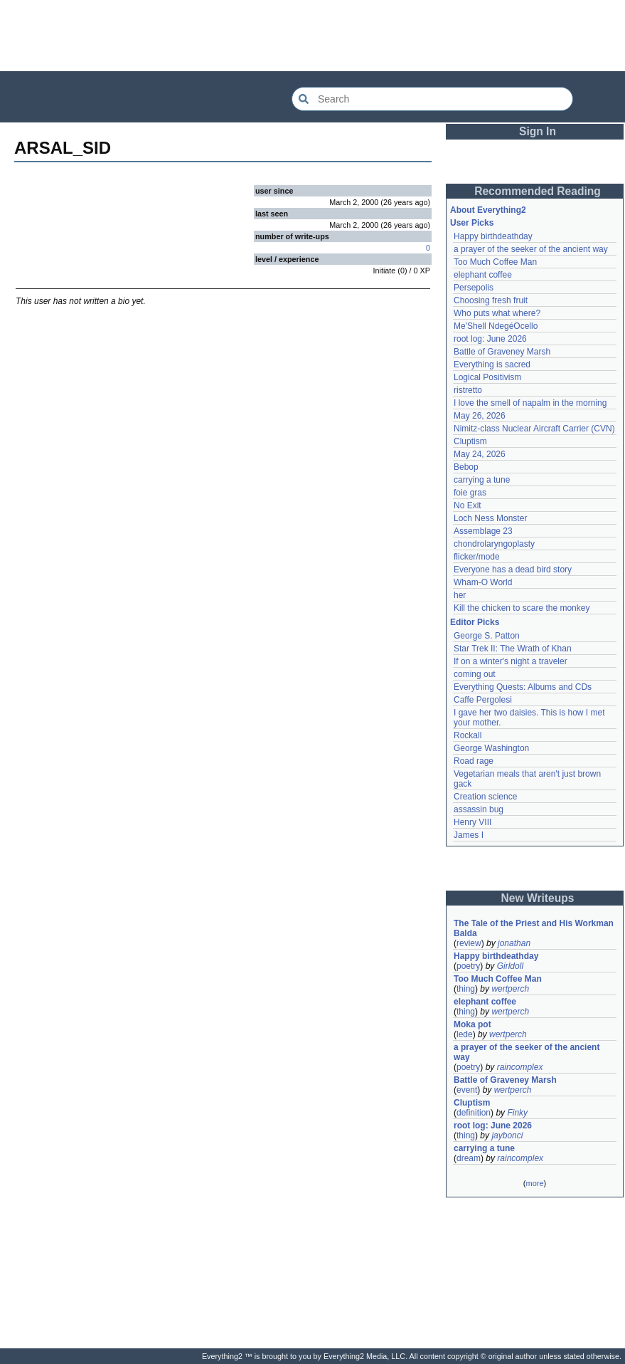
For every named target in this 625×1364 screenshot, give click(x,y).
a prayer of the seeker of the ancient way (531, 249)
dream (468, 1158)
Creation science (485, 797)
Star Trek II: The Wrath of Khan (513, 649)
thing (465, 989)
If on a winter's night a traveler (510, 661)
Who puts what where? (497, 313)
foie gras (470, 493)
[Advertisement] (313, 36)
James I (469, 835)
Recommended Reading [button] (537, 191)
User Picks (471, 223)
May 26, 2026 (480, 416)
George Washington (491, 748)
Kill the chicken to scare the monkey (521, 608)
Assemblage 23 (483, 531)
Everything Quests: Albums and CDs (523, 687)
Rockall (467, 735)
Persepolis (473, 288)
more (534, 1183)
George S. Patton (487, 636)
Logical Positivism (487, 377)
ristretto (468, 390)
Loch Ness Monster (490, 518)
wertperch (510, 989)
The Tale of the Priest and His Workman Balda (535, 928)
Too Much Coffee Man (495, 262)
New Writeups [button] (538, 898)
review (468, 943)
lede (464, 1034)
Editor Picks (474, 622)
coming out (475, 674)
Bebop (466, 467)
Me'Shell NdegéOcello (496, 326)
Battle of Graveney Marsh (502, 352)
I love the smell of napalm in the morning (530, 403)
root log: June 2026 (490, 339)
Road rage (473, 761)
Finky (517, 1113)
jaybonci (507, 1135)
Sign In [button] (537, 131)
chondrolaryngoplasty (494, 544)
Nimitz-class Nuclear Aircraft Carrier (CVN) (534, 429)
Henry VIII (472, 822)
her (460, 595)
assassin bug (478, 809)
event (466, 1090)
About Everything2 (488, 210)
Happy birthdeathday (493, 236)
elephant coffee (483, 275)
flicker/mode (477, 557)
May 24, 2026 (480, 454)
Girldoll (510, 966)
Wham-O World (483, 582)
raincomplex (520, 1067)
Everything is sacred (492, 364)
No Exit (467, 505)
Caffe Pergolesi (483, 700)
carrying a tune (482, 480)
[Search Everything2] (432, 99)
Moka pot (472, 1024)
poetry (468, 966)
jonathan (514, 943)
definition (473, 1113)
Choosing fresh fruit (491, 300)
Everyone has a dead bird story (513, 570)
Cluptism (470, 441)
